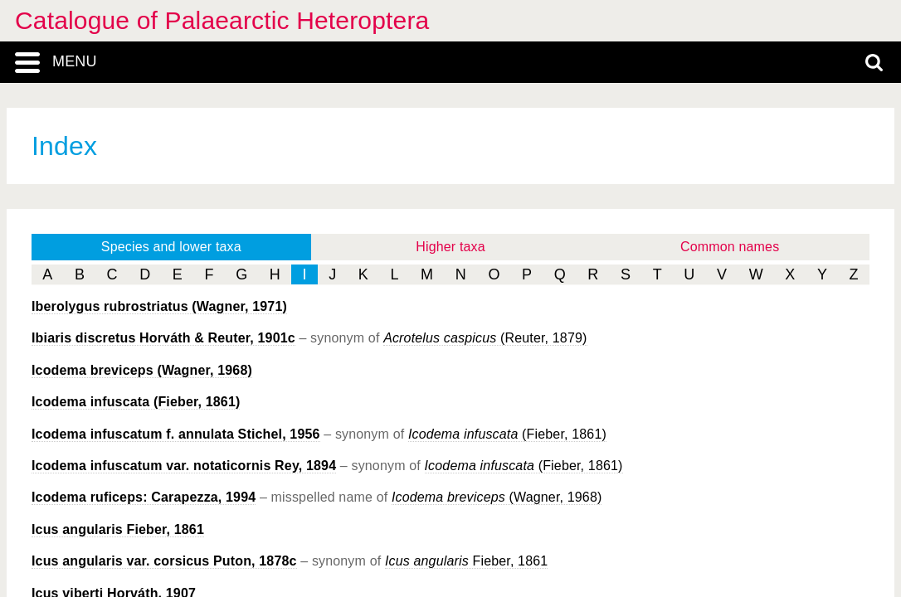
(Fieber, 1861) (136, 402)
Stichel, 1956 (176, 434)
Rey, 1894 (184, 466)
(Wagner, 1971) (159, 306)
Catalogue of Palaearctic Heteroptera (222, 20)
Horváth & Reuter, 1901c (163, 338)
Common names (729, 247)
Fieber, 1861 (118, 529)
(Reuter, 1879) (485, 338)
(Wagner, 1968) (142, 370)
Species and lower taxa (171, 247)
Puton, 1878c (164, 561)
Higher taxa (450, 247)
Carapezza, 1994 (144, 497)
